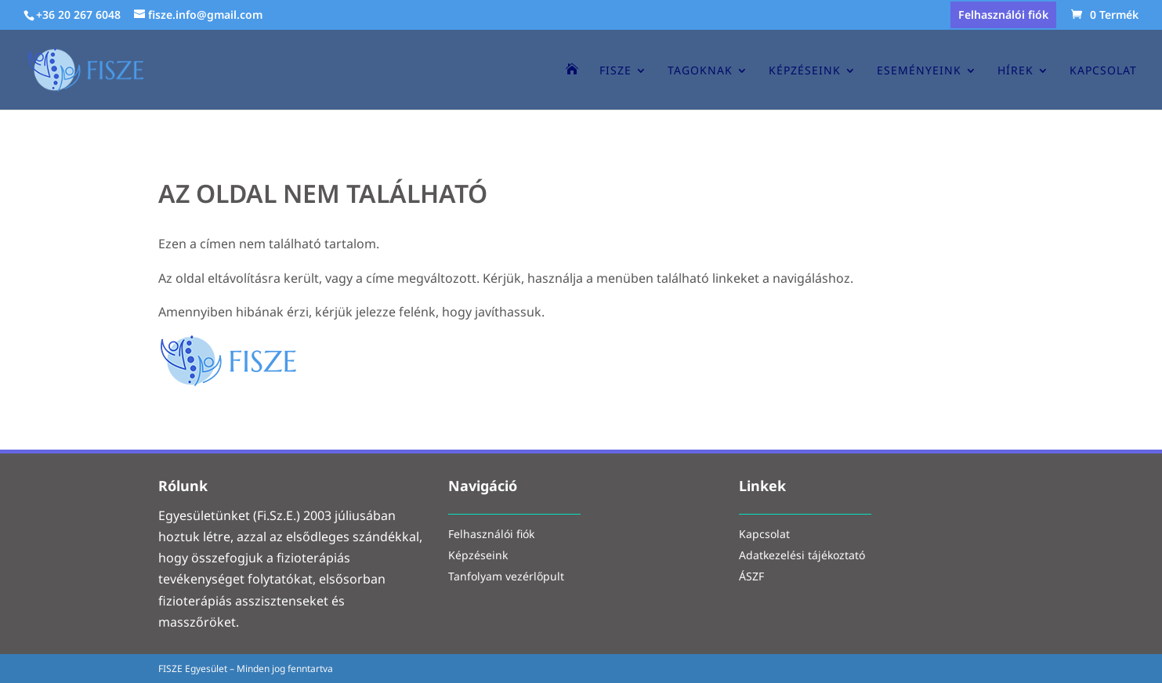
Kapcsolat (1103, 71)
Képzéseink (805, 71)
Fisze (615, 71)
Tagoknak (700, 71)
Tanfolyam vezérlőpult (506, 578)
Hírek (1015, 71)
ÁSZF (751, 578)
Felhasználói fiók (1003, 15)
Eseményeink (919, 71)
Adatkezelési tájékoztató (802, 556)
